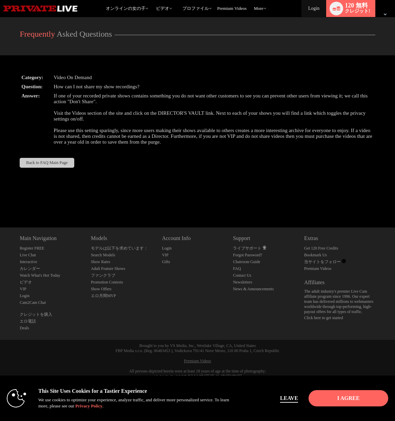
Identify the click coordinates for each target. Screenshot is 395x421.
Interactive (28, 261)
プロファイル (195, 8)
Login (313, 8)
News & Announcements (253, 289)
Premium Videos (317, 268)
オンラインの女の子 (125, 8)
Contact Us (242, 275)
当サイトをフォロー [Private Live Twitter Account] (325, 261)
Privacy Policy (88, 405)
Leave (289, 398)
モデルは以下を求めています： (119, 248)
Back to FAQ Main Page (47, 162)
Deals (24, 328)
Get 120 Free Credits (321, 248)
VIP (23, 289)
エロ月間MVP (103, 295)
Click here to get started (323, 317)
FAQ (237, 268)
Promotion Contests (107, 282)
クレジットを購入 (36, 314)
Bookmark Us (315, 255)
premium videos (231, 8)
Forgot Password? (247, 255)
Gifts (166, 261)
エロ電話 (28, 321)
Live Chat (28, 255)
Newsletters (242, 282)
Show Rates (100, 261)
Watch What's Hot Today (40, 275)
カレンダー (30, 268)
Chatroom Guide (246, 261)
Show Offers (101, 289)
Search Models (103, 255)
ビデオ (162, 8)
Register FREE (32, 248)
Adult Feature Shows (108, 268)
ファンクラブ (103, 275)
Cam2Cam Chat (33, 302)
